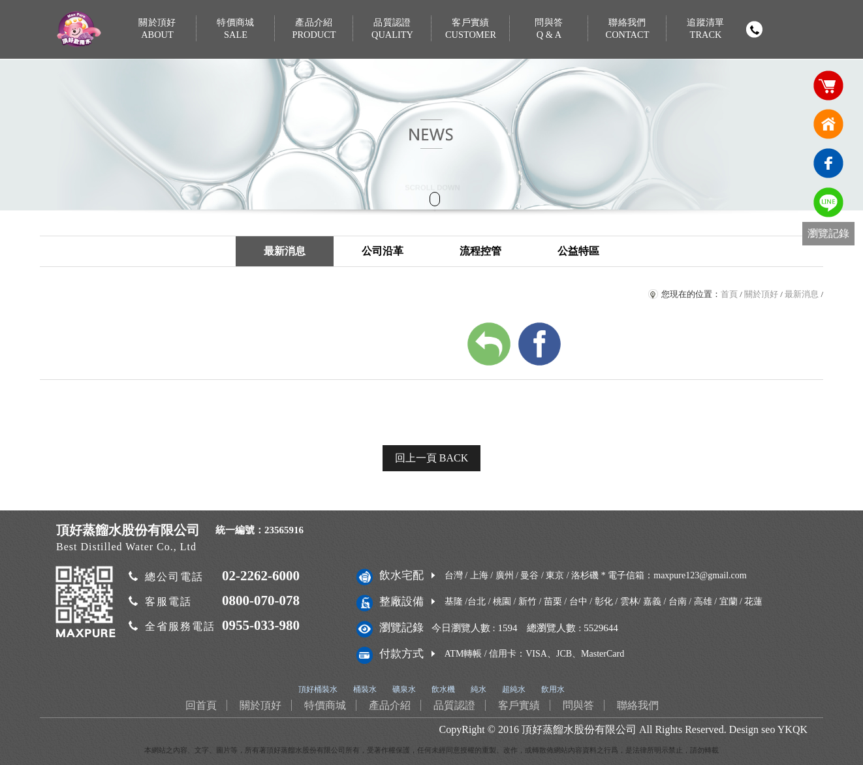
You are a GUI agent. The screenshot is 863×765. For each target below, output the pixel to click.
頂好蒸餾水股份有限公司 (579, 729)
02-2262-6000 (261, 576)
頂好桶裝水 (317, 689)
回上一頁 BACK (431, 457)
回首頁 (828, 124)
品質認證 (392, 29)
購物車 (828, 84)
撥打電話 (754, 29)
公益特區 (578, 251)
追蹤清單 (705, 29)
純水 (478, 689)
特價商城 (235, 29)
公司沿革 (382, 251)
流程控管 (480, 251)
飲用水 (553, 689)
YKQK (792, 729)
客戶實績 (470, 29)
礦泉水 (404, 689)
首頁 (729, 294)
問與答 (549, 29)
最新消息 (285, 251)
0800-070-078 (261, 600)
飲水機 (443, 689)
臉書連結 (828, 163)
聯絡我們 (627, 29)
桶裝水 (365, 689)
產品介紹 (314, 29)
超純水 (514, 689)
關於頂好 (157, 29)
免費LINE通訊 (828, 202)
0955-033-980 (261, 625)
